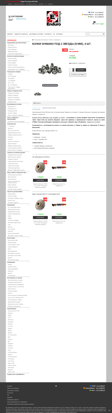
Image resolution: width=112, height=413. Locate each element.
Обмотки (10, 231)
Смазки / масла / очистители (16, 286)
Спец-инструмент (12, 291)
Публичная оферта (13, 399)
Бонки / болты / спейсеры (15, 150)
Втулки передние (12, 60)
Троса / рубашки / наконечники (13, 118)
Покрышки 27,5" (12, 108)
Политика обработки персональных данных (20, 404)
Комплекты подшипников (15, 53)
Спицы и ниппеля (12, 65)
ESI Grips (10, 324)
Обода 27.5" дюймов (13, 97)
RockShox (10, 322)
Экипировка (11, 262)
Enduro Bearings (12, 49)
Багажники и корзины (14, 253)
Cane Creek (11, 361)
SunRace (10, 345)
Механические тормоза (14, 157)
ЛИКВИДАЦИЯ (11, 40)
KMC (9, 337)
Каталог (10, 4)
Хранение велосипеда (14, 302)
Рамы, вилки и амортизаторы (16, 172)
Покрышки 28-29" (12, 111)
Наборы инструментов (14, 306)
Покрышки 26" (12, 106)
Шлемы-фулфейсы (13, 269)
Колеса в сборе (12, 58)
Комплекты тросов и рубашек (16, 121)
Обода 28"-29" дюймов (14, 99)
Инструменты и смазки (14, 278)
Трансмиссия (11, 124)
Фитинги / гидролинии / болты (16, 170)
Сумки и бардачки (13, 246)
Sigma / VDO (11, 363)
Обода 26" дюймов (13, 95)
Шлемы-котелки (12, 266)
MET (9, 341)
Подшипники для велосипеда (16, 43)
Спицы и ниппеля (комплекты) (16, 67)
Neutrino (10, 354)
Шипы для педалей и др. (14, 222)
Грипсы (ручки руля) (13, 233)
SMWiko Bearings (12, 51)
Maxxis (10, 330)
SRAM (9, 315)
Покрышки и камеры (14, 72)
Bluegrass (10, 343)
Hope (9, 350)
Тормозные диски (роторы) (15, 161)
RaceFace (10, 319)
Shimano (10, 313)
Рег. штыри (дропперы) (14, 207)
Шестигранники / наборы (15, 299)
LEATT (9, 317)
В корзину (81, 70)
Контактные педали (13, 220)
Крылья (10, 257)
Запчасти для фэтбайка (14, 191)
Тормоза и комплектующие (16, 152)
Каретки (10, 139)
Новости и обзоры (19, 4)
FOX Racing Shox (12, 356)
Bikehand (10, 369)
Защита (10, 273)
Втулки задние (12, 62)
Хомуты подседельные (14, 213)
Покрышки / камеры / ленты (15, 198)
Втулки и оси (11, 200)
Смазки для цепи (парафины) (16, 284)
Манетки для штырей (13, 209)
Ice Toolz (10, 326)
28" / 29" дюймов (12, 85)
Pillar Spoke (11, 367)
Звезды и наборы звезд (14, 145)
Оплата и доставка (78, 74)
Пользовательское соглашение (17, 402)
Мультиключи (12, 289)
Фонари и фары (12, 242)
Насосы (10, 293)
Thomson (10, 348)
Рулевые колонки (12, 187)
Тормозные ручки (13, 163)
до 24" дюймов (12, 76)
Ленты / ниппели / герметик (15, 115)
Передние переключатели (15, 135)
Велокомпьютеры (13, 240)
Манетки (10, 128)
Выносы (10, 227)
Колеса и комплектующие (15, 56)
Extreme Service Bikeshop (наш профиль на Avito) (48, 117)
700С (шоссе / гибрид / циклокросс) (14, 87)
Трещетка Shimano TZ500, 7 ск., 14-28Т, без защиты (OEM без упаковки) (40, 185)
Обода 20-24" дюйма (13, 93)
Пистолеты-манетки (13, 130)
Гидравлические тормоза (15, 155)
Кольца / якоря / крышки (15, 189)
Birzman (10, 339)
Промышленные (12, 47)
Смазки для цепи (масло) (15, 282)
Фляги (9, 249)
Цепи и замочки (12, 143)
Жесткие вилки (12, 177)
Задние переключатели (14, 132)
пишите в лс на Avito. (93, 122)
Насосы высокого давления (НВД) (17, 295)
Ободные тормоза (13, 159)
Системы (10, 137)
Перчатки (10, 271)
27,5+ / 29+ (11, 82)
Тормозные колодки (13, 165)
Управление (11, 205)
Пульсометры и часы (13, 244)
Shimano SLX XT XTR (13, 311)
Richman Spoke (12, 365)
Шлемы (10, 264)
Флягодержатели (12, 251)
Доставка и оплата (31, 4)
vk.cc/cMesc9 (99, 17)
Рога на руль (11, 229)
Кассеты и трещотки (13, 141)
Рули (9, 224)
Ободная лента (12, 102)
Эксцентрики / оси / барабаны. (16, 69)
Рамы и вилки (11, 194)
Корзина (50, 4)
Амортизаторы (12, 179)
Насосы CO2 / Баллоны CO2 (15, 297)
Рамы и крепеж (12, 185)
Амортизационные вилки (15, 174)
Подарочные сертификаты (15, 374)
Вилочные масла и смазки (15, 280)
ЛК (46, 4)
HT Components (12, 335)
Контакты (41, 4)
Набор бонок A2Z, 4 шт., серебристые (59, 184)
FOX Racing (11, 359)
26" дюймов (11, 78)
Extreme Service (73, 412)
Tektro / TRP (11, 372)
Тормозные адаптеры (14, 168)
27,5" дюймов (11, 80)
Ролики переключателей (14, 148)
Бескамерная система (14, 104)
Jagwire (10, 328)
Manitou (10, 332)
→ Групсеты (11, 126)
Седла (9, 216)
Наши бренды (11, 308)
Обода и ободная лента (14, 91)
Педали (10, 218)
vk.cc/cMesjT (99, 12)
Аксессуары (11, 238)
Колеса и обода (12, 113)
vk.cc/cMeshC (99, 14)
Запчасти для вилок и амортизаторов (14, 182)
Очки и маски (11, 275)
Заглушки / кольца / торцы (15, 235)
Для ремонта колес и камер (15, 304)
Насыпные (11, 45)
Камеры (10, 74)
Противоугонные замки (14, 255)
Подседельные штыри (14, 211)
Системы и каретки (13, 202)
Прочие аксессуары (13, 260)
